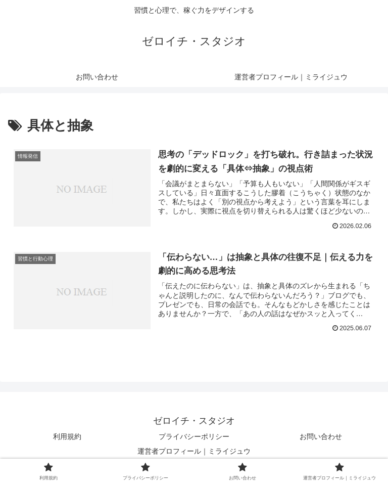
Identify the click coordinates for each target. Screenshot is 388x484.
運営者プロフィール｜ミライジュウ (194, 451)
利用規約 (67, 436)
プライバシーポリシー (194, 436)
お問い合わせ (321, 436)
